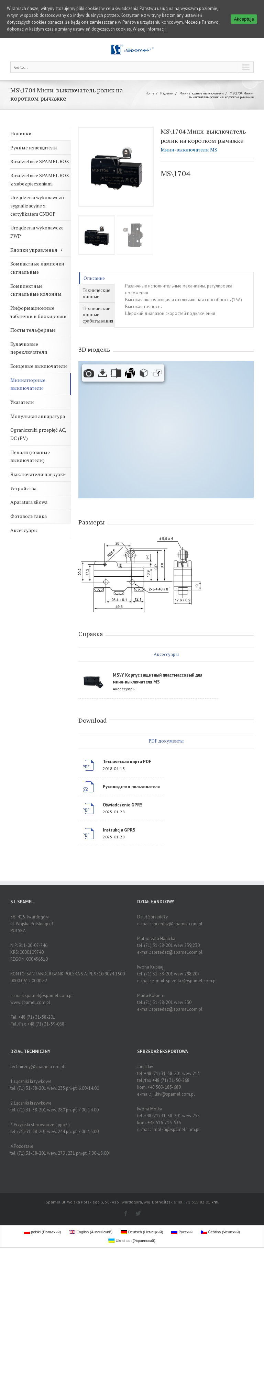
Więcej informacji (149, 29)
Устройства (23, 488)
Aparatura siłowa (28, 502)
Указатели (22, 402)
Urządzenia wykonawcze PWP (37, 231)
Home (149, 93)
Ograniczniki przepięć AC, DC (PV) (38, 434)
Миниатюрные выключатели (201, 93)
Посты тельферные (33, 330)
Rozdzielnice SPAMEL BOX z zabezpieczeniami (39, 179)
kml (215, 1202)
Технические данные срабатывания (97, 314)
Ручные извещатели (33, 147)
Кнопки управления (33, 250)
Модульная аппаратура (37, 416)
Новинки (21, 133)
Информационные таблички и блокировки (38, 312)
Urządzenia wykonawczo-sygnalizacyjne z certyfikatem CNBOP (38, 205)
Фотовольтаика (28, 516)
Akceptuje (244, 19)
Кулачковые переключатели (28, 348)
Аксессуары (24, 530)
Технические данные (96, 293)
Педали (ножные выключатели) (30, 456)
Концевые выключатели (38, 366)
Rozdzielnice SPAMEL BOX (39, 161)
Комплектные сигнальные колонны (35, 290)
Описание (94, 278)
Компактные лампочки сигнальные (37, 267)
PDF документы (166, 741)
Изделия (167, 93)
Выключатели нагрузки (38, 474)
